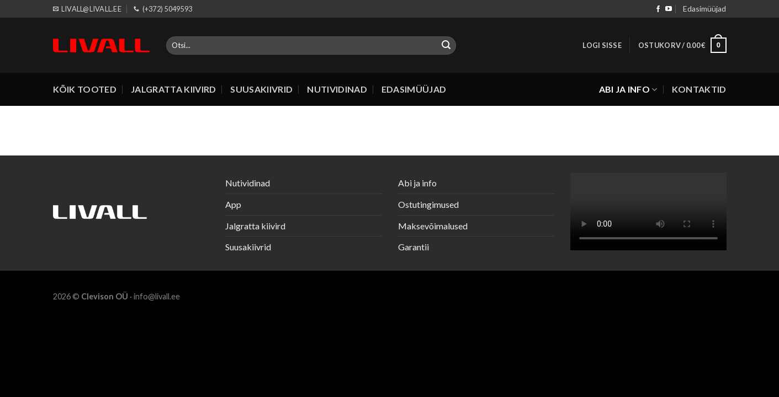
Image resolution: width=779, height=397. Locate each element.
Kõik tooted (85, 89)
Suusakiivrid (261, 89)
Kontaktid (699, 89)
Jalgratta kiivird (173, 89)
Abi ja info (628, 89)
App (233, 204)
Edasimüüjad (704, 8)
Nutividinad (337, 89)
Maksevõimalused (433, 226)
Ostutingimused (428, 204)
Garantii (413, 247)
